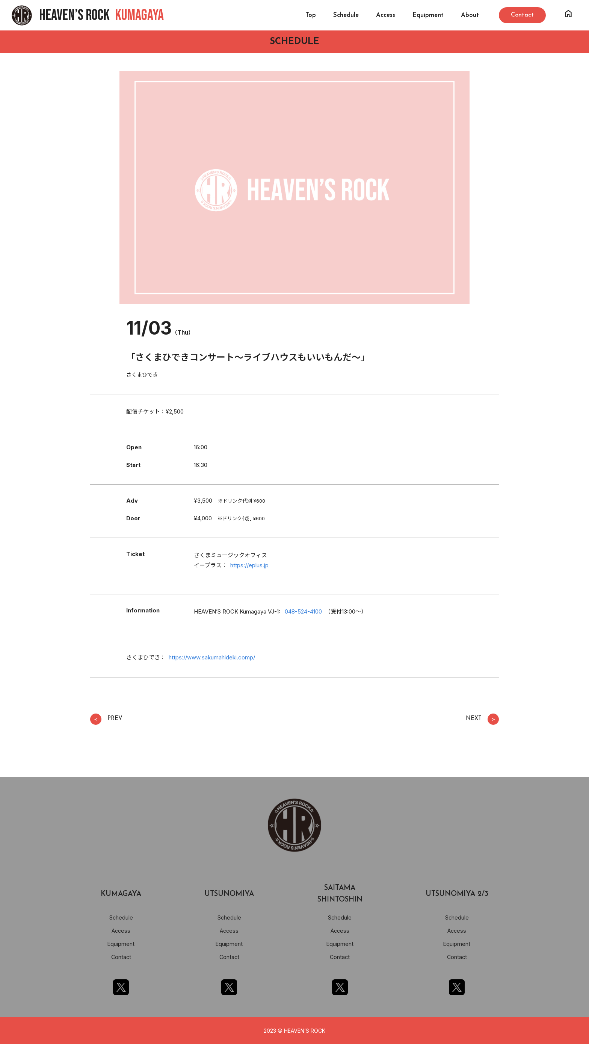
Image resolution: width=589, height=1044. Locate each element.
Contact (121, 957)
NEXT (482, 719)
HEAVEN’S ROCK (101, 15)
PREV (106, 719)
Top (310, 15)
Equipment (428, 15)
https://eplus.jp (249, 565)
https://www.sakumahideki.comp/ (212, 657)
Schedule (346, 15)
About (470, 15)
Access (385, 15)
